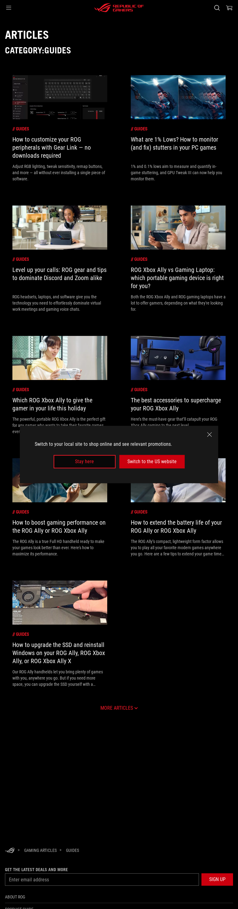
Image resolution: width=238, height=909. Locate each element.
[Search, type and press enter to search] (217, 8)
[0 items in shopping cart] (229, 8)
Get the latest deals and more (36, 869)
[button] (8, 7)
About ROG (15, 896)
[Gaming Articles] (40, 850)
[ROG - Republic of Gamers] (119, 7)
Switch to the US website (152, 461)
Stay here (84, 461)
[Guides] (72, 850)
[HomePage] (10, 851)
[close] (209, 434)
